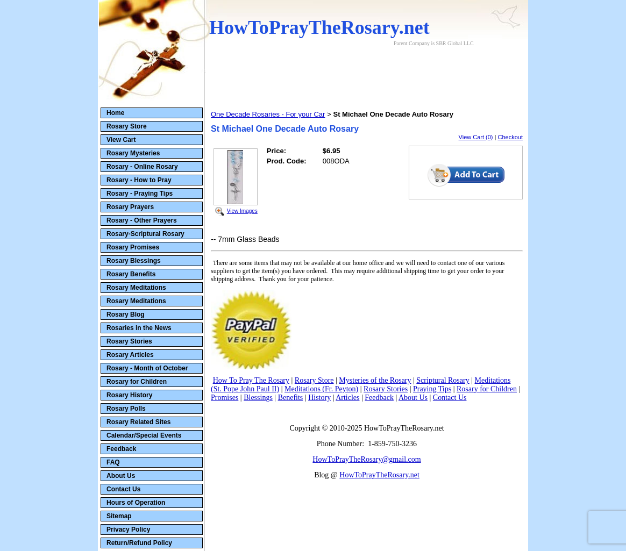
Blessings (258, 397)
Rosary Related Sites (138, 422)
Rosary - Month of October (147, 368)
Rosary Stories (129, 341)
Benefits (290, 397)
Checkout (510, 137)
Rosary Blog (125, 314)
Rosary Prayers (130, 207)
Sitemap (119, 516)
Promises (224, 397)
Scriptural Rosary (442, 380)
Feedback (121, 449)
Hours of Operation (135, 502)
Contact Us (123, 489)
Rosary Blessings (133, 260)
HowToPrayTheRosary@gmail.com (366, 459)
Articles (347, 397)
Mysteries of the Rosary (375, 380)
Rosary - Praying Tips (139, 193)
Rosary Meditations (136, 287)
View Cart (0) (476, 137)
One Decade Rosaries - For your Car (268, 114)
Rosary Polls (126, 408)
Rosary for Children (136, 381)
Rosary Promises (132, 247)
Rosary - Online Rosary (142, 166)
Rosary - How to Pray (139, 180)
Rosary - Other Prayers (141, 220)
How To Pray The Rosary (251, 380)
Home (115, 113)
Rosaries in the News (139, 328)
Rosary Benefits (130, 274)
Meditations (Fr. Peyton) (321, 389)
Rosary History (129, 395)
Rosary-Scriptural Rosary (145, 234)
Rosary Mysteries (133, 153)
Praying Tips (432, 389)
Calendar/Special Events (143, 435)
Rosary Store (126, 126)
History (319, 397)
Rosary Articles (130, 355)
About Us (120, 476)
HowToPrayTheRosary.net (379, 475)
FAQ (113, 462)
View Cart (121, 140)
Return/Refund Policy (139, 543)
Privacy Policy (128, 529)
